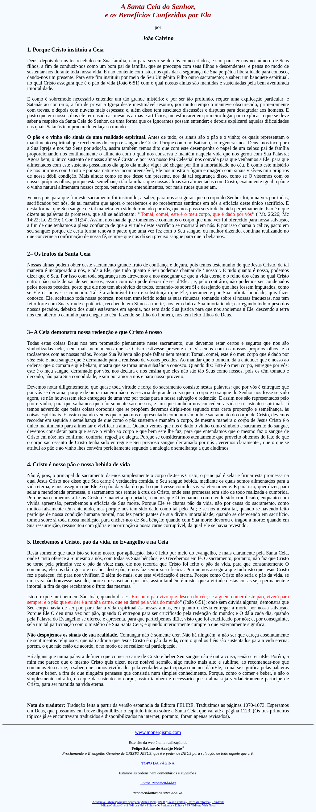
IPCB (161, 802)
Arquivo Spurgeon (128, 802)
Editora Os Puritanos (159, 805)
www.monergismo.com (158, 732)
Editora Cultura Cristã (114, 805)
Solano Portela (177, 802)
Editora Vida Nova (203, 805)
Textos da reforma (198, 802)
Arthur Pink (148, 802)
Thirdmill (218, 802)
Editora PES (182, 805)
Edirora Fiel (136, 805)
